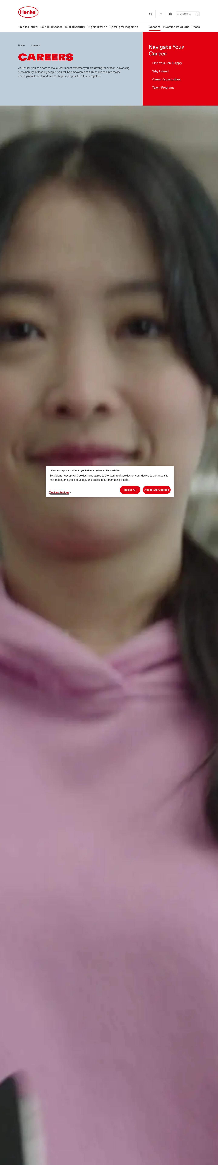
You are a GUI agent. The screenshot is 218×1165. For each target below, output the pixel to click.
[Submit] (197, 14)
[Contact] (150, 14)
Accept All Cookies (156, 489)
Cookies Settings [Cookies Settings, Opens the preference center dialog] (59, 492)
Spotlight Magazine (124, 27)
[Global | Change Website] (170, 14)
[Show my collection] (160, 14)
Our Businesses (52, 27)
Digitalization (97, 27)
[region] (110, 481)
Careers (154, 27)
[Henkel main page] (28, 12)
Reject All (130, 489)
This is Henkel (28, 27)
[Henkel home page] (21, 45)
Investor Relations (176, 27)
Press (196, 27)
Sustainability (75, 27)
